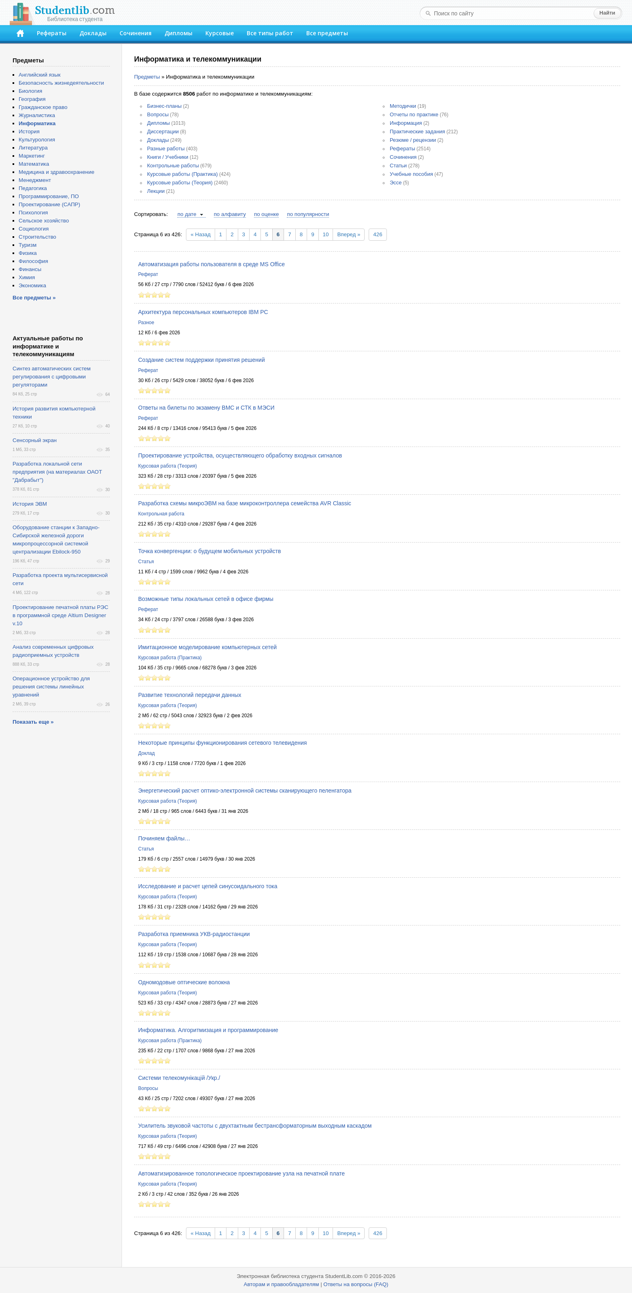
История (29, 131)
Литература (33, 148)
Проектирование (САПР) (49, 204)
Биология (30, 91)
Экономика (32, 285)
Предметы (147, 77)
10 (326, 234)
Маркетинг (32, 156)
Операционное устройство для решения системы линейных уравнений (51, 686)
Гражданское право (43, 107)
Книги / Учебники (167, 157)
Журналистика (37, 115)
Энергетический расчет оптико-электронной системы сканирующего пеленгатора (245, 790)
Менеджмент (35, 180)
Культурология (37, 140)
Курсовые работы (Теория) (180, 183)
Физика (28, 253)
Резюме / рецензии (413, 140)
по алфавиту (230, 214)
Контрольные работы (173, 165)
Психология (33, 212)
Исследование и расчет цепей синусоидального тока (208, 886)
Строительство (37, 237)
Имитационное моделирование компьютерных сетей (207, 647)
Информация (406, 123)
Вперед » (348, 234)
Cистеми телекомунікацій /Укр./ (179, 1078)
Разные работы (166, 148)
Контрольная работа (161, 514)
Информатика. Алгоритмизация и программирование (208, 1030)
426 (377, 234)
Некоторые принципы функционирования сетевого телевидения (222, 742)
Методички (403, 106)
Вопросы (158, 114)
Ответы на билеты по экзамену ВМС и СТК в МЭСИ (206, 407)
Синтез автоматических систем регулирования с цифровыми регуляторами (52, 376)
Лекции (155, 191)
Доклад (146, 753)
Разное (146, 322)
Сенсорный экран (35, 440)
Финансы (30, 269)
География (32, 99)
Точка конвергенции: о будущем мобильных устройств (209, 551)
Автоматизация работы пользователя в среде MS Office (211, 264)
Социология (34, 229)
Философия (33, 261)
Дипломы (178, 33)
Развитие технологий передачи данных (189, 695)
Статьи (398, 165)
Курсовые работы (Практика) (182, 174)
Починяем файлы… (164, 838)
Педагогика (33, 188)
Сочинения (136, 33)
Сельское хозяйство (44, 221)
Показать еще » (33, 722)
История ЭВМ (30, 504)
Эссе (396, 183)
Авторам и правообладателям (281, 1284)
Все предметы (327, 33)
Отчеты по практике (414, 114)
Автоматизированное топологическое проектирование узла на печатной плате (241, 1173)
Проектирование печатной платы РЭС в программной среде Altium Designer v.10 (60, 615)
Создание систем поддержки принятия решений (201, 360)
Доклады (93, 33)
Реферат (148, 274)
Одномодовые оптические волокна (184, 982)
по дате (186, 214)
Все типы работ (270, 33)
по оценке (266, 214)
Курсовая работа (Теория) (167, 466)
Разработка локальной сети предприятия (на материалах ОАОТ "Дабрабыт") (57, 472)
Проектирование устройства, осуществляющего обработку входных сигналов (240, 455)
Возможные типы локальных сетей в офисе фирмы (205, 599)
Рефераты (51, 33)
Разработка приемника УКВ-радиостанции (194, 934)
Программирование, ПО (49, 196)
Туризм (27, 245)
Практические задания (417, 131)
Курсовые (219, 33)
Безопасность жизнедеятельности (61, 83)
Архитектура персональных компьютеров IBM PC (203, 312)
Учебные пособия (411, 174)
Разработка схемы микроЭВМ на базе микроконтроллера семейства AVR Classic (244, 503)
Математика (34, 164)
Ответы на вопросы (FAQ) (355, 1284)
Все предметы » (34, 298)
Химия (27, 277)
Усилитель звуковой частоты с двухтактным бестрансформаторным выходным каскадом (255, 1125)
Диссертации (163, 131)
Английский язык (39, 75)
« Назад (200, 234)
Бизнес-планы (164, 106)
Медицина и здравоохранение (56, 172)
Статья (146, 561)
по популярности (308, 214)
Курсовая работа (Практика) (170, 657)
